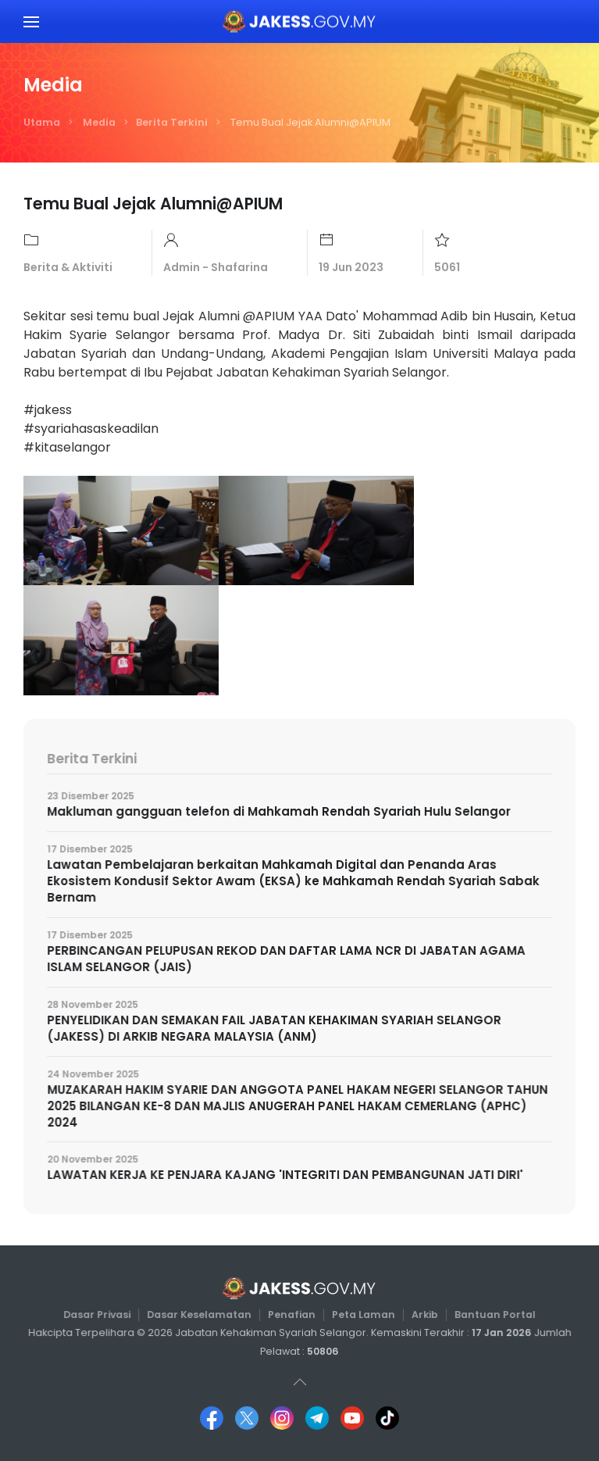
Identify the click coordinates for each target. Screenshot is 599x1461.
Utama (41, 122)
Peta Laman (362, 1314)
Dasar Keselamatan (201, 1314)
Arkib (421, 1314)
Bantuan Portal (489, 1314)
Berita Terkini (172, 122)
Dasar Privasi (102, 1314)
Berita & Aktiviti (67, 267)
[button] (31, 21)
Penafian (292, 1314)
